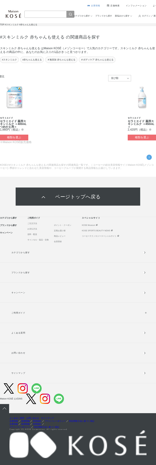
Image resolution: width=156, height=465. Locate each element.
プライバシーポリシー (55, 421)
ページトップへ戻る (78, 196)
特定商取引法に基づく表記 (81, 421)
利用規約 (37, 421)
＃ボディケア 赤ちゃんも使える (97, 59)
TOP (2, 24)
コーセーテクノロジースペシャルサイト (99, 236)
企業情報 (95, 5)
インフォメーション (136, 5)
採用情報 (25, 421)
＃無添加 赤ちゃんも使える (61, 59)
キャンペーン (6, 232)
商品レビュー (60, 236)
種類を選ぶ (14, 137)
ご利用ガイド (33, 218)
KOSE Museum (88, 225)
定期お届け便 (60, 231)
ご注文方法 (32, 223)
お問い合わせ (18, 353)
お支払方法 (32, 229)
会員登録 (58, 241)
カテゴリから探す (81, 16)
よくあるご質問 (16, 418)
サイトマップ (18, 373)
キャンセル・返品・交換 (38, 240)
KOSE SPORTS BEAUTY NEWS (96, 231)
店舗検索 (115, 5)
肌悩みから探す (122, 16)
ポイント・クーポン (62, 225)
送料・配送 (32, 234)
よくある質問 (18, 333)
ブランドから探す (103, 16)
